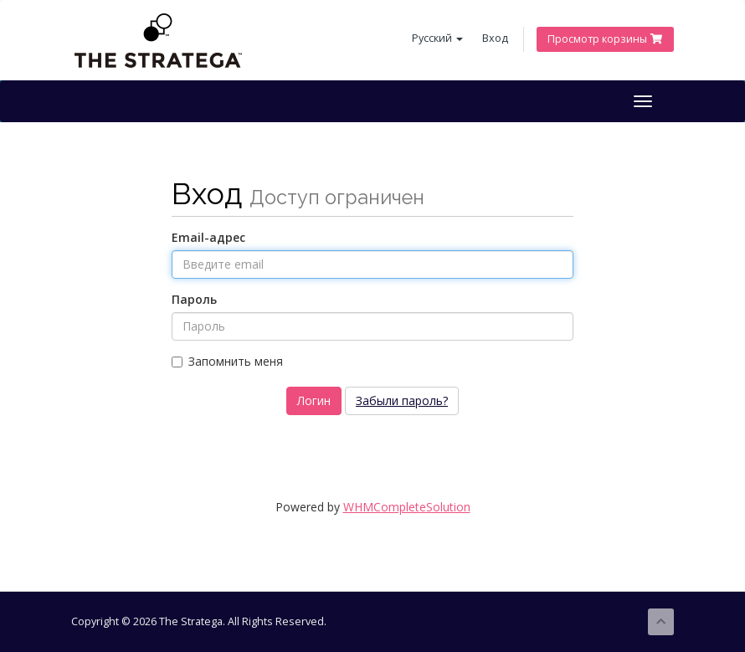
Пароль (194, 299)
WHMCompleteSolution (406, 507)
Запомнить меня (227, 361)
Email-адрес (208, 237)
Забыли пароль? (402, 400)
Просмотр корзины (605, 39)
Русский (437, 38)
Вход (495, 38)
